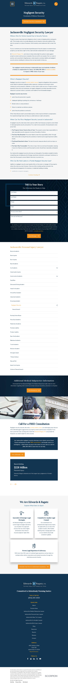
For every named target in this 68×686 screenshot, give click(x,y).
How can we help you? (16, 216)
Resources (34, 635)
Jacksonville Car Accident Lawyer (34, 626)
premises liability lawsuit (32, 82)
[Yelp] (37, 665)
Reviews (34, 641)
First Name (13, 192)
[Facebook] (28, 665)
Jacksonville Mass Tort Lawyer (34, 623)
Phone (12, 202)
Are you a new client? (16, 212)
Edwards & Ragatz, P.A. (17, 54)
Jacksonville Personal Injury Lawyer (34, 620)
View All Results (17, 461)
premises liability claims (36, 434)
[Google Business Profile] (31, 665)
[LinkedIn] (34, 665)
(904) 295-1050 (34, 604)
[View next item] (15, 490)
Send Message (34, 236)
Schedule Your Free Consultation (34, 22)
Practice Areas (34, 614)
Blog (34, 632)
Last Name (13, 197)
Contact (34, 644)
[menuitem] (34, 252)
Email (12, 207)
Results (34, 638)
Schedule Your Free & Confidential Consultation (34, 573)
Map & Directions (34, 657)
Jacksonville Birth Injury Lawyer (34, 629)
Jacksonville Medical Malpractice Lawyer (34, 617)
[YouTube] (40, 665)
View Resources (34, 396)
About (34, 611)
